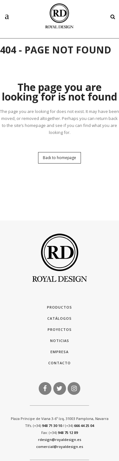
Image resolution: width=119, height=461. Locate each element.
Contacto (59, 362)
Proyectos (60, 329)
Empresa (59, 351)
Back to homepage (59, 157)
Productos (59, 307)
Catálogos (59, 318)
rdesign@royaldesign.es (59, 439)
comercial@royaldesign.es (59, 446)
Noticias (59, 340)
